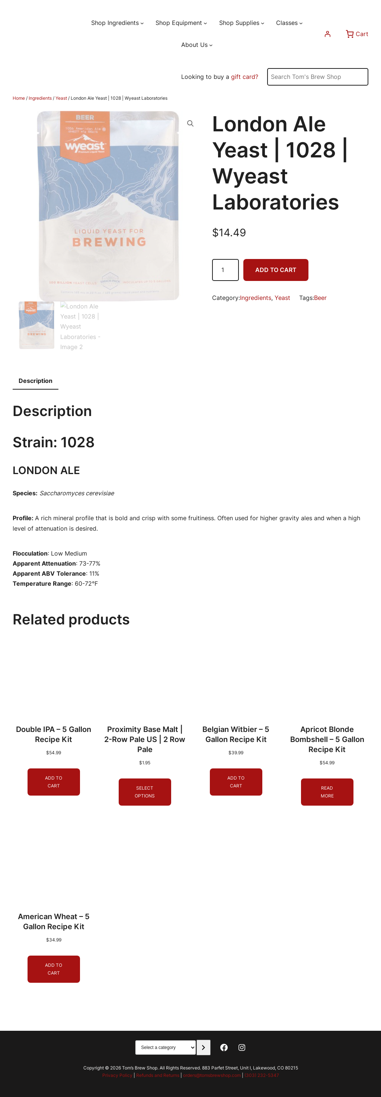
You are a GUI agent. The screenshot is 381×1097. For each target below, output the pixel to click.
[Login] (327, 33)
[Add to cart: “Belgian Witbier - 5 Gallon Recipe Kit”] (236, 782)
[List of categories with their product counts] (165, 1047)
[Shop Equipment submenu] (205, 23)
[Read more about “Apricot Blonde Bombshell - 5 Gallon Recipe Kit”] (327, 792)
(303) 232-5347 (261, 1075)
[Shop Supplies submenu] (263, 23)
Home (19, 98)
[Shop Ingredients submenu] (142, 23)
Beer (320, 297)
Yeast (61, 98)
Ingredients (40, 98)
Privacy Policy (117, 1075)
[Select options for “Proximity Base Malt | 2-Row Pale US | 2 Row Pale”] (145, 792)
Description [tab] (35, 380)
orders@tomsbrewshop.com (212, 1075)
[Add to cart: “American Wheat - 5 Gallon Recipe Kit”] (54, 969)
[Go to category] (203, 1047)
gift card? (244, 76)
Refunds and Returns (157, 1075)
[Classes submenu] (301, 23)
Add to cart (276, 270)
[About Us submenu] (211, 45)
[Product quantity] (225, 270)
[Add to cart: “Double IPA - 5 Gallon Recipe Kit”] (54, 782)
